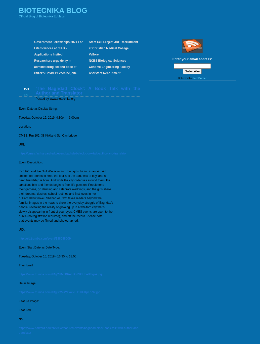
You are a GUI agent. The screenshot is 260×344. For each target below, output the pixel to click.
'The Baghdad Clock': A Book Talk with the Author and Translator (88, 91)
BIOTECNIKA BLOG (53, 10)
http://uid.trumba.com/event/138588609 (45, 238)
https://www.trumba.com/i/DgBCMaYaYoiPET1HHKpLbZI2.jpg (59, 292)
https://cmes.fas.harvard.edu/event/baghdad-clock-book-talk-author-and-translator (73, 153)
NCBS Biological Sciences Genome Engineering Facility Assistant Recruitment (109, 67)
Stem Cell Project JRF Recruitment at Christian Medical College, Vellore (113, 48)
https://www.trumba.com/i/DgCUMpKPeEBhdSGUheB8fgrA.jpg (60, 274)
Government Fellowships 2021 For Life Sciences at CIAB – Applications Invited (58, 48)
